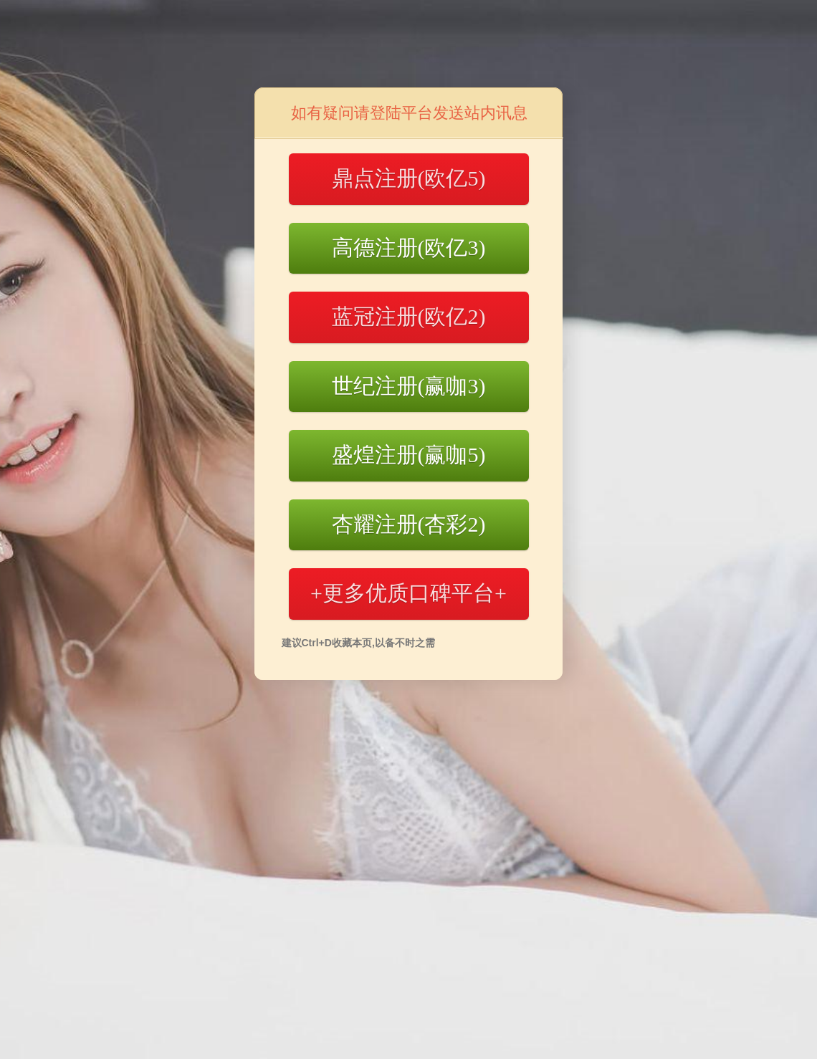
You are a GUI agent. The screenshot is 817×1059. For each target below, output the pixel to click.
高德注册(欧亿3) (409, 247)
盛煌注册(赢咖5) (409, 454)
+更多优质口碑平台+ (408, 593)
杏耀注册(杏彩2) (409, 524)
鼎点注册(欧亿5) (409, 178)
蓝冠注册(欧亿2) (409, 316)
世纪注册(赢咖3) (409, 386)
